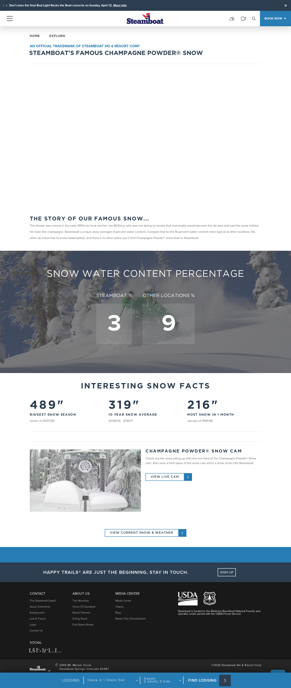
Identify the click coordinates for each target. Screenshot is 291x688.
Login (33, 625)
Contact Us (36, 631)
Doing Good (80, 619)
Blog (118, 613)
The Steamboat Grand (43, 601)
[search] (253, 18)
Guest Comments (40, 607)
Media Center (123, 601)
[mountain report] (232, 18)
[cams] (243, 18)
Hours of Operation (84, 607)
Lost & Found (38, 619)
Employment (37, 613)
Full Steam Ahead (83, 625)
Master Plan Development (130, 619)
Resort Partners (81, 613)
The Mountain (81, 601)
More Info (120, 5)
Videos (119, 607)
